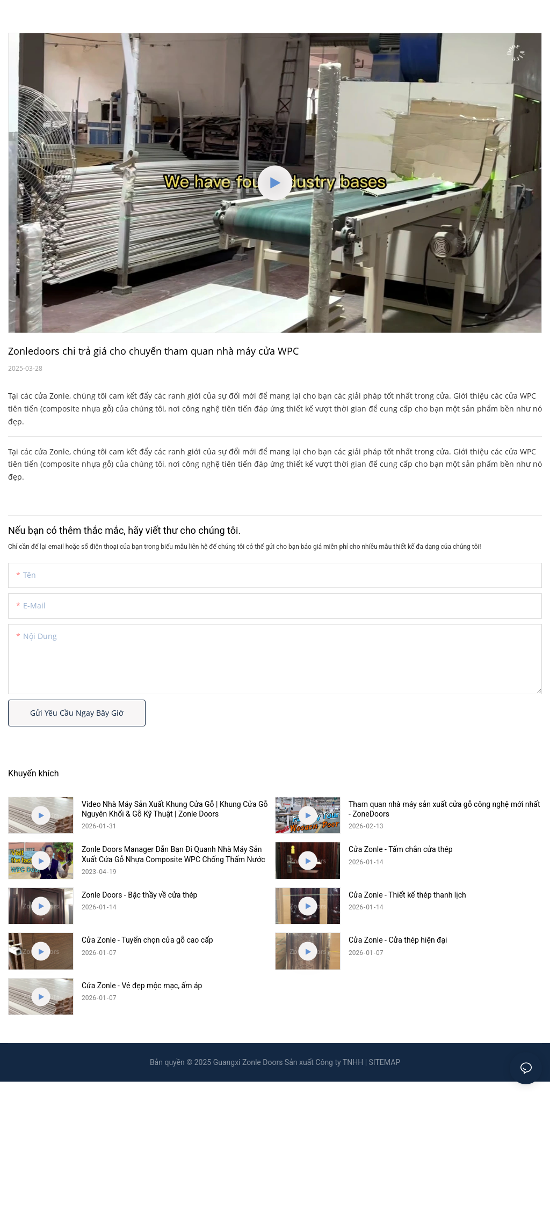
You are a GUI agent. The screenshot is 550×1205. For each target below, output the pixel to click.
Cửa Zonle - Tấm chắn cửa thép (401, 849)
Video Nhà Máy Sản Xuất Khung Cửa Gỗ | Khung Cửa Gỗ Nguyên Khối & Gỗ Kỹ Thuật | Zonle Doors (175, 809)
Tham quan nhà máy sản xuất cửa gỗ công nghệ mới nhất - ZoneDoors (444, 809)
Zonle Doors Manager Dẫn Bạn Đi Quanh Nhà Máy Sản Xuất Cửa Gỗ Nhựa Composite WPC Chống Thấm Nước (173, 854)
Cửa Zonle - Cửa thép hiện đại (398, 940)
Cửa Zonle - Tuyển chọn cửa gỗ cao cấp (147, 940)
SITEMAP (385, 1062)
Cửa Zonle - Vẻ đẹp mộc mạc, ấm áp (142, 985)
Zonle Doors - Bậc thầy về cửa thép (139, 895)
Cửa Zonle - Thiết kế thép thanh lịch (407, 895)
